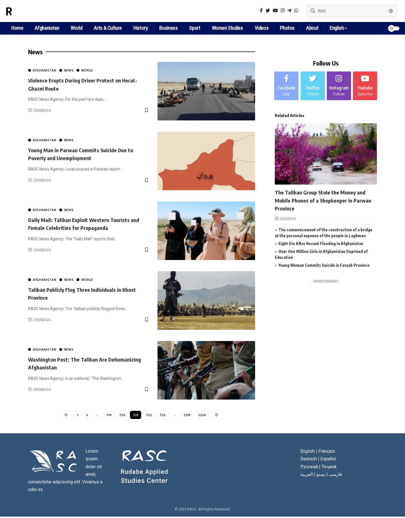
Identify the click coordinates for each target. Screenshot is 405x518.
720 (122, 415)
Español (328, 460)
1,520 (203, 415)
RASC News (32, 11)
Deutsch (308, 460)
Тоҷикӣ (328, 467)
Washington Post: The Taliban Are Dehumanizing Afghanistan (73, 363)
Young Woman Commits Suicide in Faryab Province (324, 257)
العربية (306, 475)
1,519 (187, 415)
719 (108, 415)
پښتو (320, 475)
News (69, 70)
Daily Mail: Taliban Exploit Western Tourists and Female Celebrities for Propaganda (86, 224)
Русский (309, 467)
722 (149, 415)
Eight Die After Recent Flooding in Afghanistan (320, 235)
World (87, 70)
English (337, 28)
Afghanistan (45, 70)
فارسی (335, 475)
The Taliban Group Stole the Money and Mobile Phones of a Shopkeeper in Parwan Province (325, 192)
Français (326, 452)
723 (163, 415)
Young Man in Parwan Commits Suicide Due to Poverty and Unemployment (88, 154)
